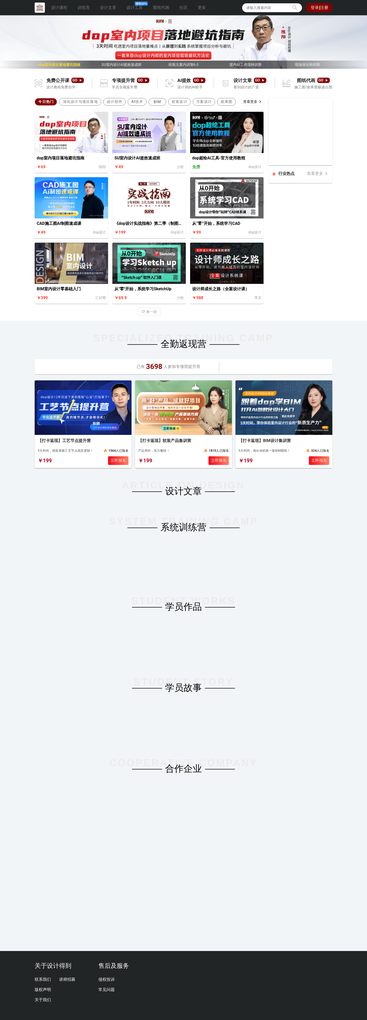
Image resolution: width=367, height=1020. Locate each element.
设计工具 (136, 6)
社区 (183, 7)
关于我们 (43, 999)
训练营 (83, 7)
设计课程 (59, 7)
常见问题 (106, 989)
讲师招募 (67, 979)
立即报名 (118, 460)
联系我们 (43, 979)
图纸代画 (161, 7)
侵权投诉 (106, 979)
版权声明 (43, 989)
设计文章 (108, 7)
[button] (295, 8)
